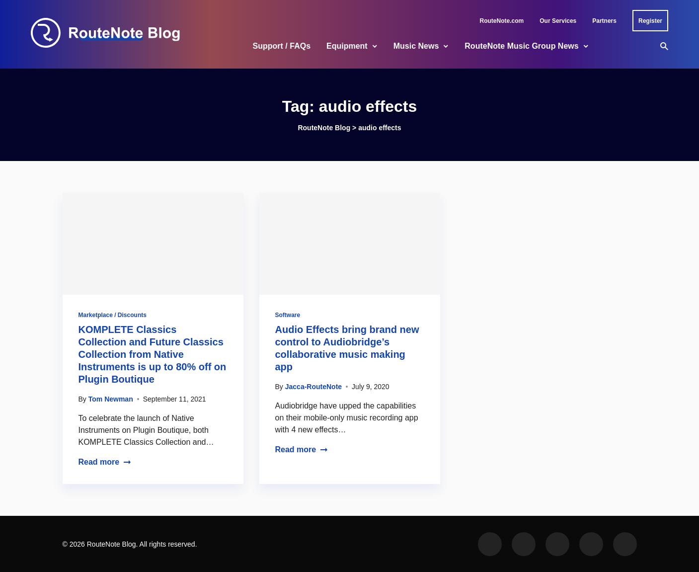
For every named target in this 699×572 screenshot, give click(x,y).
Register (650, 20)
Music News (416, 46)
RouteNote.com (502, 20)
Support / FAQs (282, 46)
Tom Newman (110, 399)
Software (288, 315)
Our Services (558, 20)
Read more (105, 462)
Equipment (347, 46)
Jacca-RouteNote (313, 387)
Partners (604, 20)
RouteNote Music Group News (521, 46)
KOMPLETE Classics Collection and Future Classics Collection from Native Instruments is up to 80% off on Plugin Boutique (152, 354)
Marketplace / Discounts (112, 315)
